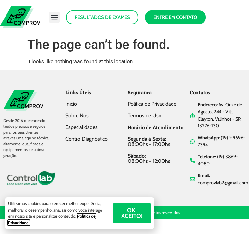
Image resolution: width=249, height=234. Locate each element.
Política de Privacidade (152, 104)
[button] (54, 17)
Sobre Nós (77, 115)
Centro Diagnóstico (86, 139)
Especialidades (81, 127)
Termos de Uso (144, 115)
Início (71, 104)
